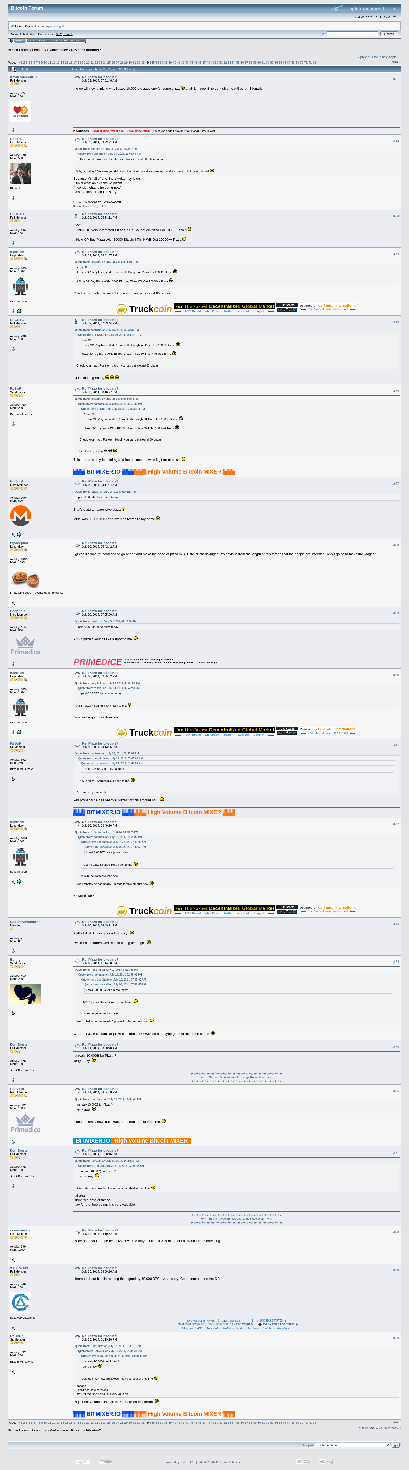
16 (71, 62)
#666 (396, 390)
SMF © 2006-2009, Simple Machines (221, 1462)
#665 (396, 321)
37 (161, 62)
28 (121, 62)
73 (314, 62)
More (79, 40)
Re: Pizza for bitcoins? (100, 77)
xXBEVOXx (19, 1268)
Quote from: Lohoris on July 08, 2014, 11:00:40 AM (109, 153)
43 (187, 62)
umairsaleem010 (23, 77)
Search (43, 40)
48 (208, 62)
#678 (396, 1232)
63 (272, 62)
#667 (396, 483)
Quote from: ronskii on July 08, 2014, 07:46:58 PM (105, 491)
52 (225, 62)
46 (199, 62)
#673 (396, 923)
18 (79, 62)
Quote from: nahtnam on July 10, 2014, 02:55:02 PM (107, 753)
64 (276, 62)
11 (49, 62)
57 (246, 62)
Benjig (15, 960)
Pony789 (17, 1089)
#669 (396, 613)
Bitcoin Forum (18, 50)
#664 (396, 253)
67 (289, 62)
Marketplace (58, 50)
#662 (396, 140)
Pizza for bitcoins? (86, 50)
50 (216, 62)
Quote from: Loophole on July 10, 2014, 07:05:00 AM (107, 683)
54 (233, 62)
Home (19, 40)
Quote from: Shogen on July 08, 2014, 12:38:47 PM (106, 148)
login (49, 26)
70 (301, 62)
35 (153, 62)
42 (182, 62)
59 (255, 62)
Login (54, 40)
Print (395, 62)
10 (45, 62)
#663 (396, 216)
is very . (89, 206)
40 (174, 62)
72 (310, 62)
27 (117, 62)
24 (104, 62)
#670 (396, 675)
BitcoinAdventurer (25, 922)
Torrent (67, 34)
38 (165, 62)
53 (229, 62)
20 (87, 62)
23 (100, 62)
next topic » (391, 57)
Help (31, 40)
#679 (396, 1269)
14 (62, 62)
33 (143, 62)
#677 (396, 1152)
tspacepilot (19, 543)
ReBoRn (16, 388)
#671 (396, 745)
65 (280, 62)
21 (92, 62)
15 (66, 62)
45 (195, 62)
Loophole (18, 611)
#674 (396, 961)
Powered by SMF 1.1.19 (180, 1462)
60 (259, 62)
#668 (396, 545)
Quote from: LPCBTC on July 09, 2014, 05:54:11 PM (106, 261)
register (61, 26)
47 (204, 62)
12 (54, 62)
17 (75, 62)
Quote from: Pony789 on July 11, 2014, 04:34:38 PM (107, 1160)
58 (250, 62)
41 (178, 62)
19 (83, 62)
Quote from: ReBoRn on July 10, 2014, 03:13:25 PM (106, 832)
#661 (396, 78)
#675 (396, 1046)
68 (293, 62)
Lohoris (16, 139)
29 (126, 62)
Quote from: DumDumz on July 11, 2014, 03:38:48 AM (108, 1099)
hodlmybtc (18, 481)
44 (191, 62)
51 (221, 62)
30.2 (59, 34)
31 (134, 62)
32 (138, 62)
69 (297, 62)
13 (58, 62)
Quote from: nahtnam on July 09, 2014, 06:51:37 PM (107, 329)
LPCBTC (17, 214)
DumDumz (18, 1044)
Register (67, 40)
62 (267, 62)
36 (157, 62)
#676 (396, 1091)
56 (242, 62)
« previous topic (369, 57)
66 (284, 62)
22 (96, 62)
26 (113, 62)
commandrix (20, 1230)
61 (263, 62)
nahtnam (17, 252)
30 (130, 62)
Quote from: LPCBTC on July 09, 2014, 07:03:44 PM (106, 399)
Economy (39, 50)
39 (170, 62)
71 (306, 62)
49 (212, 62)
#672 (396, 824)
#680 (396, 1337)
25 (109, 62)
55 (238, 62)
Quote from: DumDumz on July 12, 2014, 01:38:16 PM (108, 1346)
